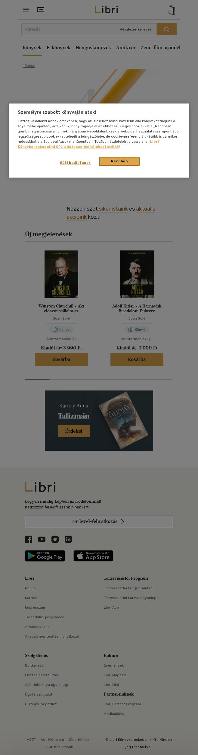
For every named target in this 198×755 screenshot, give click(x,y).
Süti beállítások (75, 163)
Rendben (119, 161)
